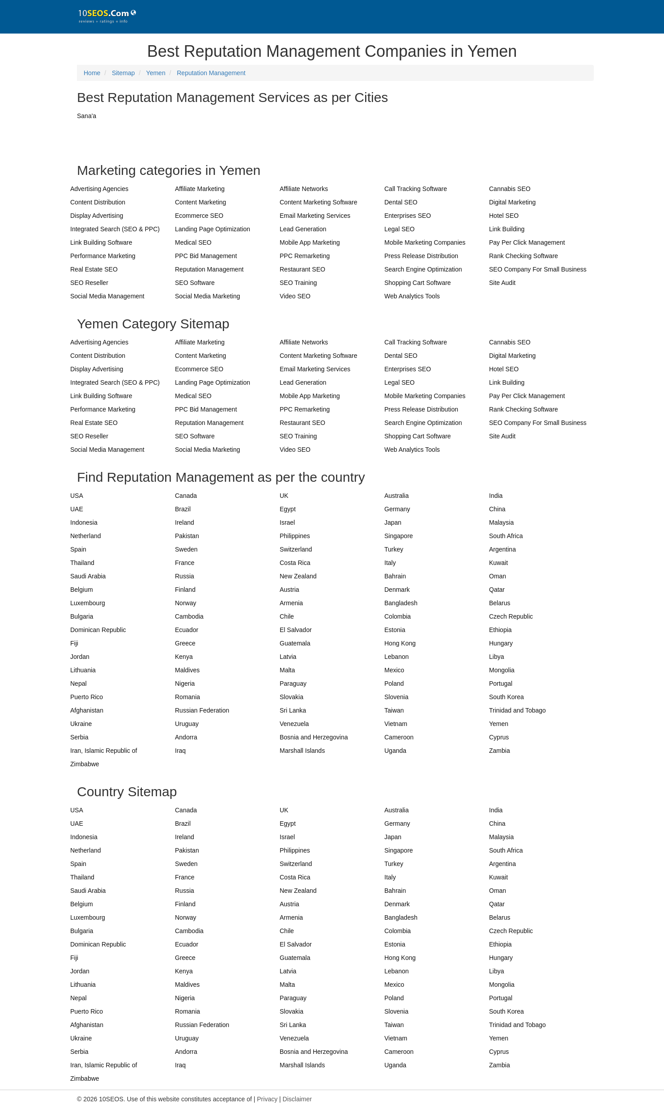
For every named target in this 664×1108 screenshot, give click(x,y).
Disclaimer (297, 1099)
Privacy (267, 1099)
